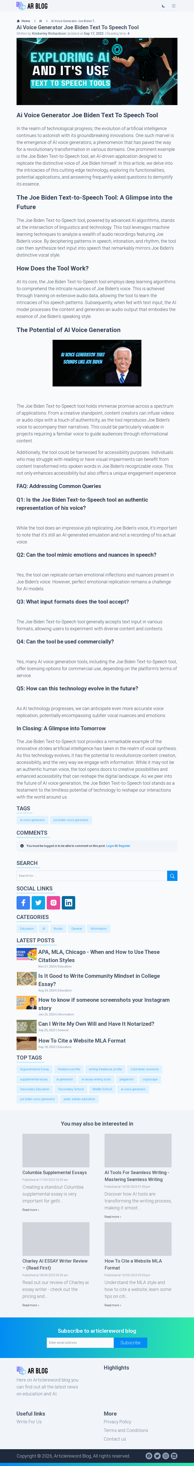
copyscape (156, 1081)
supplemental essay (34, 1081)
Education (27, 929)
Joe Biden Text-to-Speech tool (76, 281)
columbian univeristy (152, 1071)
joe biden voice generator (74, 820)
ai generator (67, 1081)
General (79, 929)
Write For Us (29, 1425)
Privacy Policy (117, 1425)
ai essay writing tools (100, 1081)
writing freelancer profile (110, 1071)
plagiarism (132, 1081)
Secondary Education (36, 1092)
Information (102, 929)
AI (40, 21)
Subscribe (130, 1346)
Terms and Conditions (126, 1433)
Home (23, 21)
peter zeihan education (83, 1102)
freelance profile (72, 1071)
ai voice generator (33, 820)
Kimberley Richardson (49, 34)
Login (110, 846)
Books (60, 929)
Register (124, 846)
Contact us (115, 1442)
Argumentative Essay (35, 1071)
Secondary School (74, 1092)
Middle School (107, 1092)
